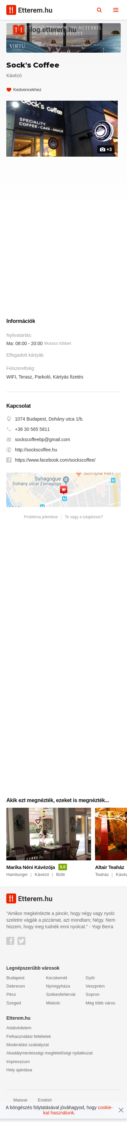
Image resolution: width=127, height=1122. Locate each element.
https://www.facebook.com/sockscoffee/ (55, 463)
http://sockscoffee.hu (36, 453)
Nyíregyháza (58, 989)
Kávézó (14, 75)
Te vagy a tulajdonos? (84, 520)
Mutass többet (57, 346)
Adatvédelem (18, 1031)
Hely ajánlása (19, 1072)
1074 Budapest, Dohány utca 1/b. (49, 422)
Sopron (93, 997)
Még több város (100, 1005)
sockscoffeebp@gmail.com (42, 442)
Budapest (15, 980)
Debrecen (15, 989)
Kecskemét (56, 980)
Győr (90, 980)
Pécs (11, 997)
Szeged (13, 1005)
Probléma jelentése (41, 520)
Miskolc (53, 1005)
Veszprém (95, 989)
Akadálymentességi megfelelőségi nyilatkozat (49, 1055)
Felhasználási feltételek (28, 1039)
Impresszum (18, 1064)
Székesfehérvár (61, 997)
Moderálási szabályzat (27, 1047)
